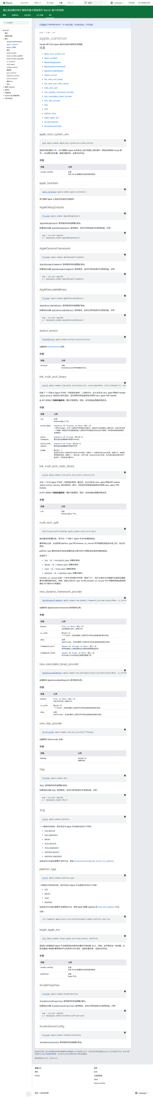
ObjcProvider (48, 732)
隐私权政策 (44, 1093)
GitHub (131, 3)
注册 (91, 25)
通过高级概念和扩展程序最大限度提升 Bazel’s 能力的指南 (33, 10)
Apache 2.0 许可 (108, 1051)
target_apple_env (51, 118)
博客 (36, 1072)
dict (44, 143)
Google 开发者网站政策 (48, 1054)
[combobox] (95, 3)
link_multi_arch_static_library (56, 84)
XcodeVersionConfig (52, 126)
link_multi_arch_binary (53, 79)
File (68, 443)
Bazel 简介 (25, 3)
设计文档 (40, 15)
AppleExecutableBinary (53, 71)
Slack (96, 1079)
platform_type (50, 113)
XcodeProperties (51, 122)
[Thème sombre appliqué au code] (125, 140)
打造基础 (42, 25)
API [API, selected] (50, 15)
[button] (16, 30)
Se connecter (144, 3)
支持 (95, 1072)
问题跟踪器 (98, 1076)
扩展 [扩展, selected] (60, 3)
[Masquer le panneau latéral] (28, 1093)
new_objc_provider (52, 101)
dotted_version (50, 75)
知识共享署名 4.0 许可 (71, 1051)
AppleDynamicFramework (54, 67)
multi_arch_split (51, 88)
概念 (4, 15)
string (69, 437)
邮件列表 (69, 25)
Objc (46, 105)
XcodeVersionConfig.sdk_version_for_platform (93, 861)
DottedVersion (48, 339)
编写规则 (15, 15)
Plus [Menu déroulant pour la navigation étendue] (69, 3)
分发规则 (27, 15)
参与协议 (81, 25)
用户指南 (50, 3)
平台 (46, 109)
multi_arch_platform (106, 907)
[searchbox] (16, 23)
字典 (55, 150)
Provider (46, 216)
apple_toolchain (50, 58)
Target (69, 425)
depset (65, 646)
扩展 (47, 32)
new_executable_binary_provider (58, 96)
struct (45, 385)
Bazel (41, 32)
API (54, 32)
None (80, 425)
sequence (58, 425)
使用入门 (37, 3)
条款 (36, 1093)
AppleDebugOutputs (52, 62)
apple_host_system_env (54, 54)
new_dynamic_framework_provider (59, 92)
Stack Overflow (99, 1083)
